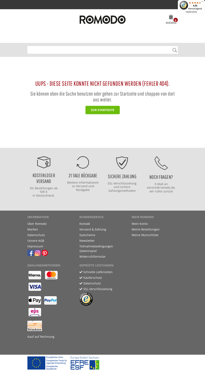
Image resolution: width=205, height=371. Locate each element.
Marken (32, 229)
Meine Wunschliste (145, 235)
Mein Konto (140, 224)
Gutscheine (87, 235)
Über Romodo (37, 224)
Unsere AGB (35, 241)
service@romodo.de (161, 187)
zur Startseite (102, 110)
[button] (171, 20)
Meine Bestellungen (146, 229)
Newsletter (87, 241)
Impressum (35, 246)
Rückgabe (83, 190)
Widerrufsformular (92, 256)
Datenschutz (36, 235)
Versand (82, 186)
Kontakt (84, 224)
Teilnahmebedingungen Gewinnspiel (96, 248)
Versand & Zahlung (92, 229)
